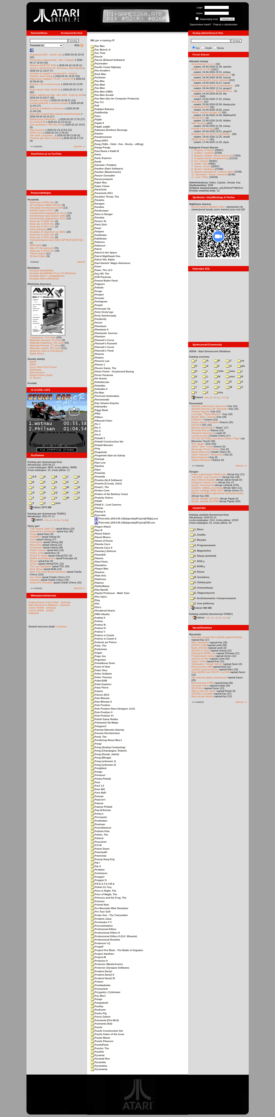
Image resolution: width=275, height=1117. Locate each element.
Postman (98, 824)
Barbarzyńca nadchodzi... (44, 119)
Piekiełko (98, 385)
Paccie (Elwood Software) (108, 60)
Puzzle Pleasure (102, 1041)
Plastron (98, 572)
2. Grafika (198, 534)
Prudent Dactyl (101, 971)
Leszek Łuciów (199, 435)
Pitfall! (96, 501)
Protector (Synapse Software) (110, 967)
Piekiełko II (99, 389)
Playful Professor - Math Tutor (110, 593)
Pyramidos (99, 1065)
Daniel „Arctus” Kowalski (204, 422)
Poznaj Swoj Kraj (103, 859)
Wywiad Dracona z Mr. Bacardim (209, 408)
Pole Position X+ (102, 715)
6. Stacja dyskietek (203, 555)
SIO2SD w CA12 (200, 650)
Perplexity (99, 319)
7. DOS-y (197, 561)
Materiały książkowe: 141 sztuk (47, 342)
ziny (218, 392)
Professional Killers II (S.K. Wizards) (114, 936)
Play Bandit (99, 589)
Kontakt (32, 383)
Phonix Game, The (103, 368)
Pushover (98, 1009)
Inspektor (35, 579)
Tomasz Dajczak (200, 411)
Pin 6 (96, 431)
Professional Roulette (105, 939)
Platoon (97, 582)
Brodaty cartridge (39, 100)
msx (230, 376)
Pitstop (97, 508)
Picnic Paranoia (102, 375)
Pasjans (97, 231)
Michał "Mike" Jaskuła (203, 417)
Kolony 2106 (37, 553)
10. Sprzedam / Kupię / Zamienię (209, 174)
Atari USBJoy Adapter (203, 479)
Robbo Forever (38, 550)
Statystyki (34, 613)
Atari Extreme (37, 130)
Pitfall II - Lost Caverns (106, 504)
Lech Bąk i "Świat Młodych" (206, 414)
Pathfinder (99, 238)
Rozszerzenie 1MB (201, 666)
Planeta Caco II (101, 547)
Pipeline (97, 466)
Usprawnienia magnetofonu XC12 (48, 213)
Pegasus (98, 284)
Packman (98, 77)
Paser (96, 228)
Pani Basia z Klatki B (105, 151)
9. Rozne (197, 571)
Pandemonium (101, 137)
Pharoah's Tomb (102, 350)
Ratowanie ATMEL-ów (203, 653)
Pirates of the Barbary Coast (109, 494)
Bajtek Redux (37, 353)
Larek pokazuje (38, 229)
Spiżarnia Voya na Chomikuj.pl (46, 351)
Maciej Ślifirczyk (200, 452)
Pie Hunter (99, 378)
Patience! (98, 245)
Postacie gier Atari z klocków (45, 138)
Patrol (96, 249)
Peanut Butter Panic (104, 280)
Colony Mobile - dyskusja (42, 607)
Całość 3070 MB (40, 507)
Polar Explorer (101, 684)
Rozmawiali (196, 403)
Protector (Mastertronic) (107, 964)
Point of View (100, 666)
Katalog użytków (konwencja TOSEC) (211, 614)
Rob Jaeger (197, 443)
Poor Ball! (98, 792)
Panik (96, 161)
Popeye (97, 803)
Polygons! (99, 726)
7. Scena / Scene (200, 166)
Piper (96, 469)
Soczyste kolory (200, 685)
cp (240, 360)
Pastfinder (99, 235)
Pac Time (98, 53)
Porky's (97, 813)
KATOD (195, 425)
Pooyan (97, 796)
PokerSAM (99, 680)
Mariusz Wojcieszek (202, 427)
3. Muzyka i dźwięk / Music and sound (212, 155)
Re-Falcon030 (37, 122)
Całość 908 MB (201, 608)
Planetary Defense (103, 551)
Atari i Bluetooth (200, 642)
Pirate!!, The (100, 487)
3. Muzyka (198, 540)
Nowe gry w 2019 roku (42, 223)
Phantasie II (99, 329)
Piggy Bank (99, 410)
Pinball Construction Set (107, 441)
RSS (79, 45)
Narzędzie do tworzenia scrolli (46, 207)
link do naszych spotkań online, (208, 206)
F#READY (197, 419)
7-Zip (57, 520)
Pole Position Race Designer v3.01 (113, 708)
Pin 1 (96, 424)
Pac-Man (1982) (102, 91)
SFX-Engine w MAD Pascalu (45, 205)
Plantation (99, 565)
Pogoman (98, 659)
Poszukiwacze (101, 827)
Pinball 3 (98, 438)
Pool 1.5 (97, 785)
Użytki (208, 48)
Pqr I (95, 862)
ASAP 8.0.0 (36, 132)
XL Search (35, 377)
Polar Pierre (100, 687)
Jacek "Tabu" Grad (201, 446)
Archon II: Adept (39, 555)
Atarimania (36, 369)
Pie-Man (97, 392)
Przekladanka (100, 985)
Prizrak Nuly (100, 904)
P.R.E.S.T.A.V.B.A (103, 883)
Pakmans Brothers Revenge (109, 130)
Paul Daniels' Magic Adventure (110, 263)
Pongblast (99, 768)
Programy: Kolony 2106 (204, 482)
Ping (95, 448)
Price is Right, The (103, 890)
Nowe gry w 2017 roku (42, 226)
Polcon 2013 (100, 694)
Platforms (98, 579)
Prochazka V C (101, 922)
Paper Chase (100, 186)
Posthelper (99, 820)
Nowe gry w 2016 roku (42, 234)
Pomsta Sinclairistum (105, 733)
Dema (220, 48)
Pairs (96, 116)
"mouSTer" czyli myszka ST (206, 477)
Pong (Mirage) (101, 757)
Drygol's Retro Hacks (41, 375)
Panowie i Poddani (104, 165)
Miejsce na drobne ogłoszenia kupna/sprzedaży (217, 493)
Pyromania (99, 1069)
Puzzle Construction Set (107, 1030)
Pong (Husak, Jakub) (105, 754)
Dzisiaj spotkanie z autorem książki (49, 103)
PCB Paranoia (101, 277)
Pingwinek (99, 452)
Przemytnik (99, 988)
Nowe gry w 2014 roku (42, 250)
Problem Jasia (101, 918)
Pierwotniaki (100, 399)
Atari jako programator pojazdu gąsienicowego (55, 113)
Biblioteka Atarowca (39, 284)
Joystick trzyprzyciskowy (204, 669)
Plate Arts (98, 575)
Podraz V (98, 631)
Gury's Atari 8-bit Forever (43, 367)
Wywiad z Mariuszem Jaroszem (208, 406)
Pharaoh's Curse (102, 340)
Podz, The (98, 645)
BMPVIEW (36, 245)
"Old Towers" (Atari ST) (42, 528)
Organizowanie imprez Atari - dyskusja (49, 602)
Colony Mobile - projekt (41, 610)
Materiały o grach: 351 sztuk (45, 348)
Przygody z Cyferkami (105, 992)
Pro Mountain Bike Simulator (109, 908)
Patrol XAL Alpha (103, 259)
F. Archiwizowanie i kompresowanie (213, 598)
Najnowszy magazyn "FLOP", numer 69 (51, 78)
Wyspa (33, 561)
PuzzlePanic (100, 1044)
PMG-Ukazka (100, 614)
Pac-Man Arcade (102, 95)
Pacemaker (99, 63)
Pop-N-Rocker (101, 810)
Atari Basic (197, 101)
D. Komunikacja (201, 587)
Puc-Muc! (98, 995)
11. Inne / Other (200, 177)
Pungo (96, 999)
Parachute (99, 189)
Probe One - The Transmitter (109, 915)
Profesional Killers (104, 929)
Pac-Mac (98, 81)
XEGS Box (197, 688)
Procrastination (102, 925)
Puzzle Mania (100, 1037)
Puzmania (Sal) (101, 1023)
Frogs (33, 534)
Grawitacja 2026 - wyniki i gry (46, 54)
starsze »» (79, 146)
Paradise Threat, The (105, 196)
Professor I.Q (100, 943)
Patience (98, 242)
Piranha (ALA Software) (106, 480)
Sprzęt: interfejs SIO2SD (204, 501)
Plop (95, 600)
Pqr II (96, 866)
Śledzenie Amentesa (202, 433)
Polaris (97, 691)
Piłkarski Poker (101, 420)
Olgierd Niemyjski (201, 460)
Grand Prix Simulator (41, 582)
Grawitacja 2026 (200, 107)
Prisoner (98, 901)
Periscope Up (100, 308)
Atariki (33, 361)
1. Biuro (197, 529)
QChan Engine (38, 256)
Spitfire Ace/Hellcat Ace (42, 558)
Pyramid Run (100, 1058)
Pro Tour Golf (100, 911)
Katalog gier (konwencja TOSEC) (47, 513)
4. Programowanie (203, 545)
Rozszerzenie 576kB (202, 683)
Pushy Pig (99, 1013)
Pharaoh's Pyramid (104, 343)
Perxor (97, 322)
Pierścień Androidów (105, 396)
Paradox (97, 200)
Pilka (96, 413)
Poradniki (33, 199)
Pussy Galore (100, 1016)
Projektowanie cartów (203, 656)
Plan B (96, 530)
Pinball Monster (102, 445)
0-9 (32, 476)
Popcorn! (98, 799)
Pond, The (99, 736)
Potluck (97, 838)
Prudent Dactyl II (102, 974)
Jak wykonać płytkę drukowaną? (209, 677)
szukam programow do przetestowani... (212, 85)
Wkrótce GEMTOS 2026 (43, 65)
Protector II (99, 960)
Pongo (96, 771)
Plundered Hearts (103, 610)
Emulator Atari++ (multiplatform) (47, 276)
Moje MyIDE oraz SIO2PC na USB (210, 672)
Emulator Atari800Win (41, 270)
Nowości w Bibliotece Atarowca (47, 108)
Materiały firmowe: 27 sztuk (45, 345)
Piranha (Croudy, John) (106, 483)
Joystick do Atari (200, 658)
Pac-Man (98, 88)
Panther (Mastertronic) (106, 172)
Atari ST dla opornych (42, 248)
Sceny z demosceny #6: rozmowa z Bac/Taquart (56, 68)
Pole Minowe (100, 698)
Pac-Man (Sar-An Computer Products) (115, 98)
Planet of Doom (102, 540)
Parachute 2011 (102, 193)
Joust (33, 539)
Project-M (98, 957)
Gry (198, 48)
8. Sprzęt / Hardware (202, 169)
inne (56, 503)
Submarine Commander (43, 531)
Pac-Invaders (100, 70)
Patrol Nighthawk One (105, 256)
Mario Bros (36, 544)
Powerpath (99, 852)
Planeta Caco (100, 544)
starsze (81, 261)
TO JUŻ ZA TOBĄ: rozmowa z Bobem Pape (215, 438)
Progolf (97, 946)
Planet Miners (101, 537)
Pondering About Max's (106, 740)
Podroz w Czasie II (103, 638)
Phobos (97, 357)
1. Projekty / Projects (202, 150)
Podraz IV (98, 628)
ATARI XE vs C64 (201, 69)
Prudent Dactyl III (103, 978)
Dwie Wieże (36, 569)
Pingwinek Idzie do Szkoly (108, 455)
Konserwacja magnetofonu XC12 (48, 218)
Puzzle (96, 1027)
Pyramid (97, 1055)
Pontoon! (98, 775)
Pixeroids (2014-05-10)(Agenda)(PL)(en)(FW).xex (125, 522)
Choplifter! (35, 536)
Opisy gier (34, 526)
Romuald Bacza (200, 430)
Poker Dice (99, 670)
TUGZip (64, 520)
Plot (95, 603)
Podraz (97, 621)
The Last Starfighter (41, 566)
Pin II (96, 434)
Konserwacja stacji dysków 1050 (47, 215)
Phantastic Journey (104, 333)
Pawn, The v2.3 (101, 270)
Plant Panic (99, 561)
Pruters (97, 981)
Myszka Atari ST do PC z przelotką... (211, 134)
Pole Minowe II (101, 701)
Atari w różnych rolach (203, 691)
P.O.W (96, 845)
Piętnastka (99, 406)
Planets (97, 558)
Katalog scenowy (199, 356)
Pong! (96, 743)
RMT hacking (198, 123)
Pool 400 (98, 789)
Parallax (97, 207)
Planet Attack (100, 533)
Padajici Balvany (102, 109)
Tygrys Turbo (198, 661)
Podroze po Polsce (104, 642)
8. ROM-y (197, 566)
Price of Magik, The (104, 894)
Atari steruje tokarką (202, 696)
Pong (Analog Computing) (108, 747)
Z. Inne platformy (202, 603)
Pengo (96, 291)
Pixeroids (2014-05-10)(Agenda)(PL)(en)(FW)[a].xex (126, 518)
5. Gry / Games (199, 161)
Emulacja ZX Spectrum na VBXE (48, 232)
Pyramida (98, 1062)
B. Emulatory (200, 577)
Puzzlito (97, 1051)
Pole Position (100, 705)
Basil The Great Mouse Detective (48, 571)
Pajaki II (97, 123)
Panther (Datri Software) (107, 168)
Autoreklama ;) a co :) (203, 64)
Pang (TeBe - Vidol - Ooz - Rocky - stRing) (117, 144)
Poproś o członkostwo (225, 24)
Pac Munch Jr (101, 49)
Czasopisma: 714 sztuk (42, 337)
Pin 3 (96, 427)
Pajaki (96, 119)
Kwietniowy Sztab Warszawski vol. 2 (211, 74)
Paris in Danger (102, 214)
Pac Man (98, 46)
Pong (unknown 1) (103, 761)
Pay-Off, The (100, 273)
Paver (96, 266)
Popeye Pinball (101, 806)
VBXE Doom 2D (200, 139)
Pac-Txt (97, 102)
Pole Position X (102, 712)
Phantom (98, 336)
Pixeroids (98, 515)
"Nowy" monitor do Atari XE (206, 112)
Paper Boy (99, 182)
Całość (37, 519)
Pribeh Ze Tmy (101, 887)
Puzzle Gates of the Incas (107, 1034)
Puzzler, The (100, 1048)
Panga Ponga (100, 147)
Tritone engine (38, 253)
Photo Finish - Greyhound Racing (112, 371)
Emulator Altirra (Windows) (44, 278)
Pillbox (97, 417)
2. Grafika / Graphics (202, 153)
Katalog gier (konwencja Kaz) (45, 462)
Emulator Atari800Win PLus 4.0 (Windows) (53, 273)
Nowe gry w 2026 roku (42, 202)
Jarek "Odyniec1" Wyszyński (207, 454)
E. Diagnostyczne (202, 592)
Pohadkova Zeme (103, 663)
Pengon (97, 294)
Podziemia (99, 649)
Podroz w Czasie (102, 635)
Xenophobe (36, 547)
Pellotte (97, 287)
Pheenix (97, 354)
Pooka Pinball (101, 778)
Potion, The (99, 834)
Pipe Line (98, 462)
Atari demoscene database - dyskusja (49, 605)
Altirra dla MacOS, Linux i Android (209, 80)
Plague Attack (101, 526)
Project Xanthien (102, 953)
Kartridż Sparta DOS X (42, 210)
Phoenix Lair (100, 361)
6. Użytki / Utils (199, 163)
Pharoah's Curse (102, 347)
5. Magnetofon (200, 550)
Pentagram (99, 301)
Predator (98, 869)
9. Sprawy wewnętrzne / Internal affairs (212, 171)
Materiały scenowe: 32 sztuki (46, 340)
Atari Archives (37, 372)
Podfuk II (98, 617)
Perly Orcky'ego (102, 312)
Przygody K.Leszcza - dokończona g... (212, 91)
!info (219, 371)
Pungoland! (99, 1002)
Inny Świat (35, 577)
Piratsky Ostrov (102, 497)
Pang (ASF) (99, 140)
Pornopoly (99, 817)
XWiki (33, 364)
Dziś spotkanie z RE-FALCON (46, 124)
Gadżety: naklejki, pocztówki (206, 487)
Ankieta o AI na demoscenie (45, 84)
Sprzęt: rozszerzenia (202, 485)
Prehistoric (99, 873)
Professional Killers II (105, 932)
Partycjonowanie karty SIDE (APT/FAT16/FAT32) (56, 240)
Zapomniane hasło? (200, 24)
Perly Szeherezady (104, 315)
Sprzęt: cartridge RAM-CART (207, 490)
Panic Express (101, 158)
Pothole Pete (100, 831)
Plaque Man (99, 568)
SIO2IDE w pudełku (202, 693)
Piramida (98, 473)
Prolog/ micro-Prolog (202, 128)
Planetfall (98, 554)
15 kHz (195, 96)
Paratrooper (100, 210)
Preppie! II (99, 880)
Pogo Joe (98, 656)
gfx (241, 366)
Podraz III (98, 624)
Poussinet (99, 841)
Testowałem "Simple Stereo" (206, 664)
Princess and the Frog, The (108, 897)
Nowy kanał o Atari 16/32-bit (45, 89)
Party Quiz (99, 224)
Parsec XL (99, 221)
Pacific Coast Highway (106, 67)
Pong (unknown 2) (103, 764)
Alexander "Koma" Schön (205, 449)
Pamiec (97, 133)
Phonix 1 (98, 364)
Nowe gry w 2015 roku (42, 237)
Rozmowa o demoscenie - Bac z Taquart (52, 60)
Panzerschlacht (102, 179)
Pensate (97, 298)
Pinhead (97, 459)
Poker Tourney (101, 677)
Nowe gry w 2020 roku (42, 221)
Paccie (97, 56)
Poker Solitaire (101, 673)
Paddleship (99, 112)
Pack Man (98, 74)
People (97, 305)
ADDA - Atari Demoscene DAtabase (210, 351)
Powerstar (99, 855)
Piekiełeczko (100, 382)
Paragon (98, 203)
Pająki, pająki (100, 126)
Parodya (97, 217)
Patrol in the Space (104, 252)
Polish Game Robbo (104, 719)
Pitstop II (98, 511)
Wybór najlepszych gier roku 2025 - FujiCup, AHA (57, 95)
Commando (36, 542)
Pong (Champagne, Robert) (109, 750)
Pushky (97, 1006)
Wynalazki (195, 634)
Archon (34, 563)
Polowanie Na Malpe (105, 722)
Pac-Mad (98, 84)
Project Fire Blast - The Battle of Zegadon (117, 950)
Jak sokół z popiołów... (42, 135)
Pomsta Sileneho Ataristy (107, 729)
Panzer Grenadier (103, 175)
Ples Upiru (99, 596)
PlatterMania (100, 586)
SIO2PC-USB (199, 645)
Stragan (193, 471)
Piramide (98, 476)
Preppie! (98, 876)
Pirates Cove (100, 490)
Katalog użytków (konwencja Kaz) (209, 514)
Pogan (96, 652)
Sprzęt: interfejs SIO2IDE (205, 498)
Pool (95, 782)
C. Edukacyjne (200, 582)
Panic (96, 154)
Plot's (96, 607)
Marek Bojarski (199, 457)
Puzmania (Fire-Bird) (105, 1020)
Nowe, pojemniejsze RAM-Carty (209, 474)
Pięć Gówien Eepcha (105, 403)
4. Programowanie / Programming (209, 158)
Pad (95, 105)
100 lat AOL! (198, 118)
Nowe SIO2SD (199, 647)
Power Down (100, 848)
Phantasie (98, 326)
